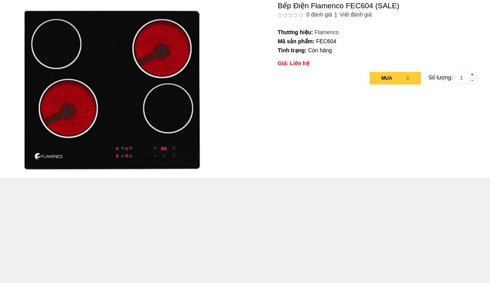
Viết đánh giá (356, 14)
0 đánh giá (319, 14)
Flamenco (327, 32)
